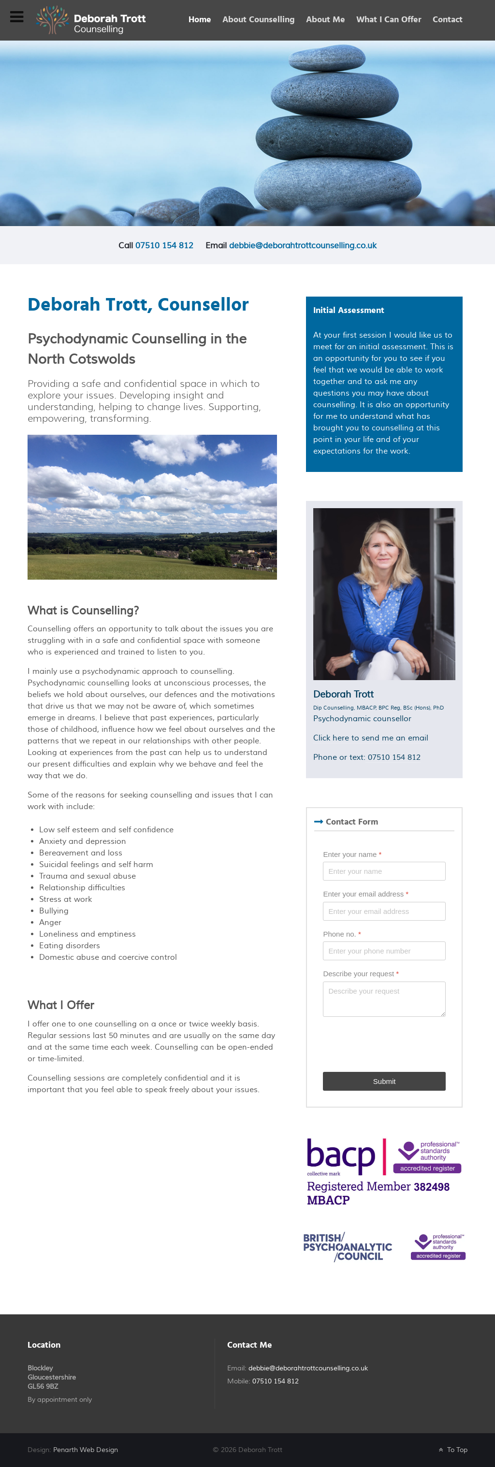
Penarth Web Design (85, 1450)
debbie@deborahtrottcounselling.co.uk (303, 246)
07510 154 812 (164, 246)
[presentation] (396, 1044)
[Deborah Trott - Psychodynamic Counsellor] (91, 19)
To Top (452, 1450)
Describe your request (361, 973)
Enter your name (352, 854)
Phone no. (342, 934)
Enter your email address (365, 894)
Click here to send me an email (370, 738)
